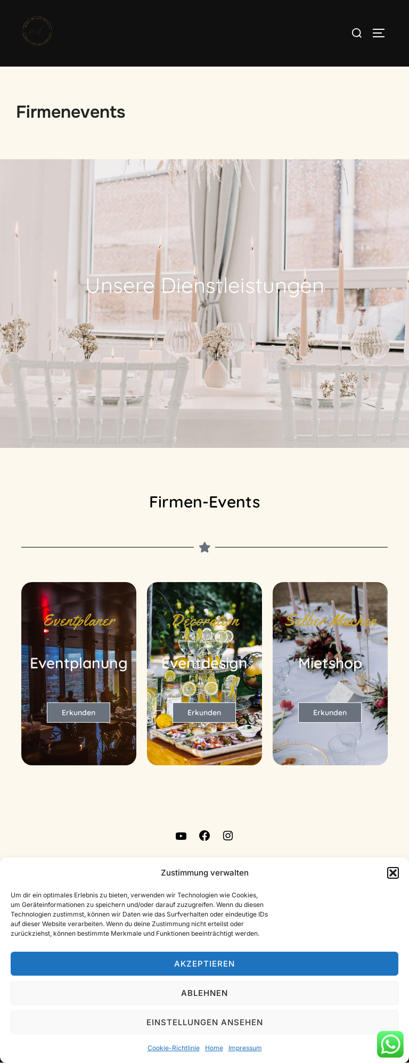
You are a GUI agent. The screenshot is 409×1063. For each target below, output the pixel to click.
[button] (393, 873)
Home (214, 1048)
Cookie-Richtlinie (174, 1048)
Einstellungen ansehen (204, 1022)
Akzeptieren (204, 964)
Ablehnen (204, 993)
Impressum (245, 1048)
